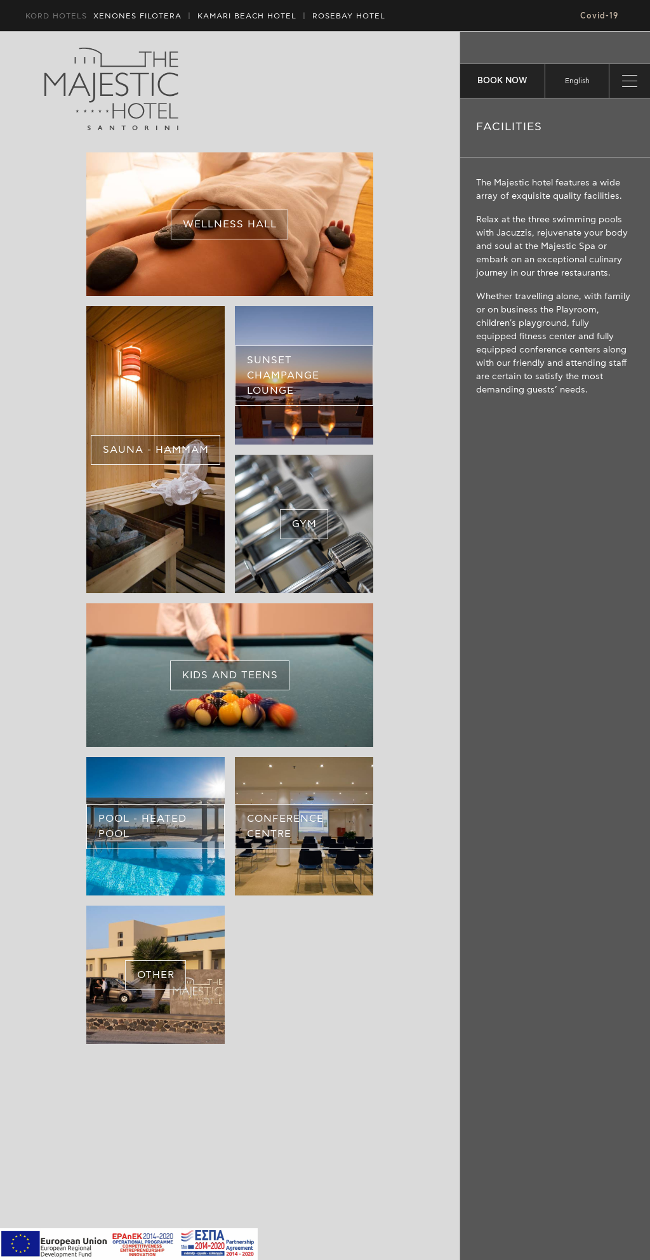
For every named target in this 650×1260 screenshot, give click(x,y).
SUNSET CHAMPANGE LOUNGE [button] (283, 375)
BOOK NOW (502, 81)
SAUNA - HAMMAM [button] (156, 450)
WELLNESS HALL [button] (230, 224)
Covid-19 (599, 16)
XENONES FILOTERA (137, 16)
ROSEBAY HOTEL (348, 16)
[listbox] (577, 81)
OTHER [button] (156, 975)
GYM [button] (304, 524)
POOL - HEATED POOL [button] (142, 826)
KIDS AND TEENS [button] (230, 675)
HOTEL (246, 16)
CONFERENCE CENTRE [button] (285, 826)
